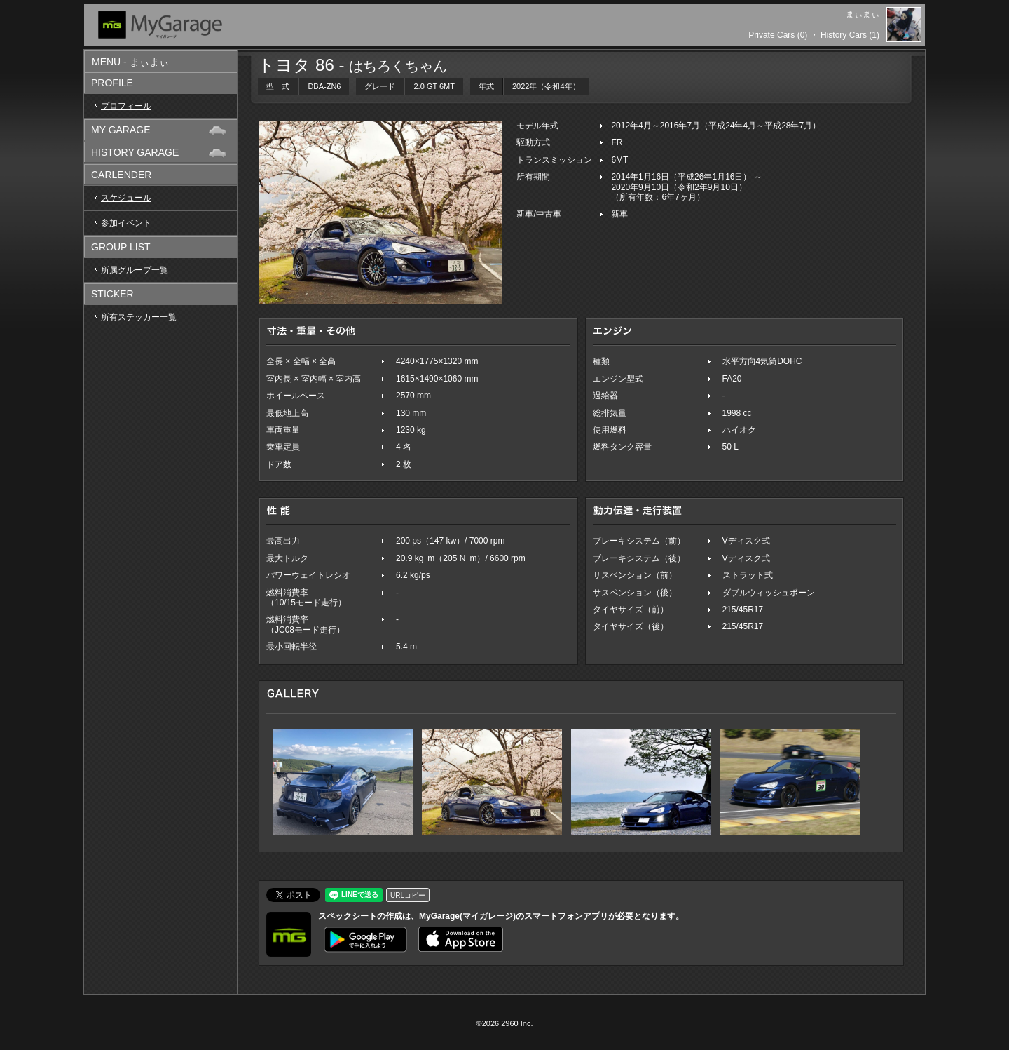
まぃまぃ (862, 14)
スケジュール (126, 198)
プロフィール (126, 106)
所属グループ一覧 (134, 270)
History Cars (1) (850, 35)
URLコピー (407, 895)
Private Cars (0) (777, 35)
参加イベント (126, 223)
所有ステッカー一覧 (139, 317)
